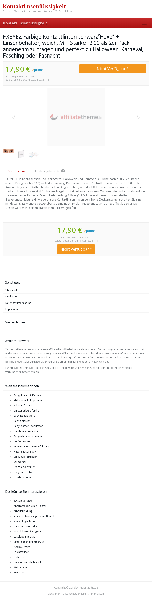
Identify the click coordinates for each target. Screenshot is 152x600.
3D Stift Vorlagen (23, 500)
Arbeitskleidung (23, 511)
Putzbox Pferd (22, 547)
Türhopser (20, 557)
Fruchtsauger (21, 552)
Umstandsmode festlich (28, 562)
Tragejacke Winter (24, 467)
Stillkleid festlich (23, 405)
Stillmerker (20, 462)
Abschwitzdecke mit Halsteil (30, 506)
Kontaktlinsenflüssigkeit (25, 22)
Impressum (12, 309)
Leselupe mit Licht (24, 536)
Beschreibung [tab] (16, 171)
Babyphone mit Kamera (27, 395)
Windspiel (19, 572)
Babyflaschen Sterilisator (28, 426)
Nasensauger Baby (25, 451)
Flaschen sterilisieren (26, 431)
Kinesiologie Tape (24, 521)
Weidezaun (20, 567)
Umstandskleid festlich (27, 410)
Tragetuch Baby (23, 472)
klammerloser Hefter (26, 526)
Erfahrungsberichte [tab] (50, 171)
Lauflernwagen (22, 441)
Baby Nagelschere (24, 415)
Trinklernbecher (23, 477)
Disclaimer (11, 296)
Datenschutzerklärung (18, 303)
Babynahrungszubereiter (28, 436)
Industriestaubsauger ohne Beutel (34, 516)
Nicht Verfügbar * (113, 68)
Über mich (11, 290)
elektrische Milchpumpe (28, 400)
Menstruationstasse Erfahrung (31, 446)
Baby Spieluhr (22, 421)
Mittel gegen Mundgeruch (29, 541)
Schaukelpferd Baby (25, 456)
